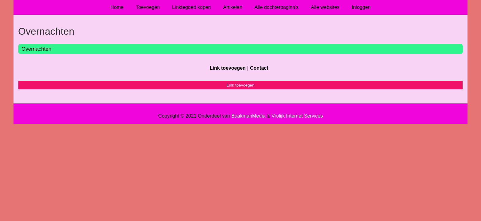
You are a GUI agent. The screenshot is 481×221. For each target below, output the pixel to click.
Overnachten (36, 49)
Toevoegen (148, 7)
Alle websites (325, 7)
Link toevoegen (227, 68)
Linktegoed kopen (191, 7)
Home (117, 7)
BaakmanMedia (248, 115)
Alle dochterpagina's (277, 7)
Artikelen (232, 7)
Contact (259, 68)
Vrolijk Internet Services (297, 115)
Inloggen (361, 7)
